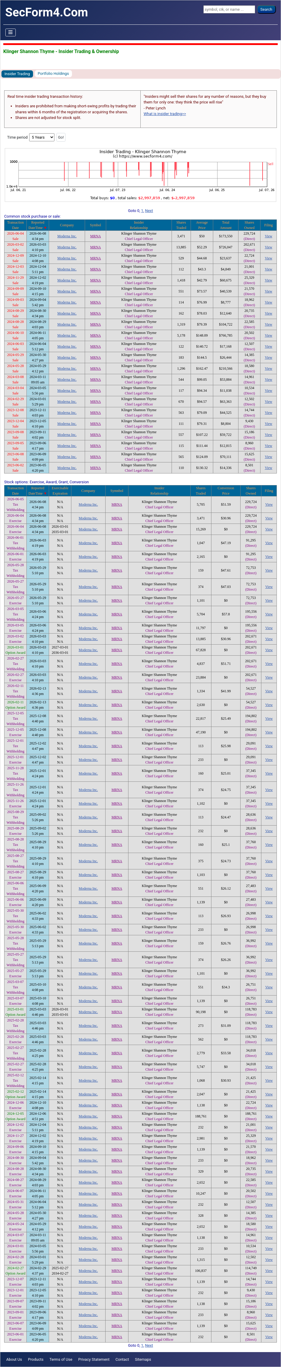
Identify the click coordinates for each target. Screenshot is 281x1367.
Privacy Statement (93, 1359)
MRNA (95, 236)
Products (35, 1359)
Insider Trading (17, 74)
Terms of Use (60, 1359)
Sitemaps (143, 1359)
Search (266, 9)
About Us (14, 1359)
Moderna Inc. (67, 236)
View (268, 236)
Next (149, 210)
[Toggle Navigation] (10, 32)
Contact (122, 1359)
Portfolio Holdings (53, 73)
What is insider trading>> (165, 114)
